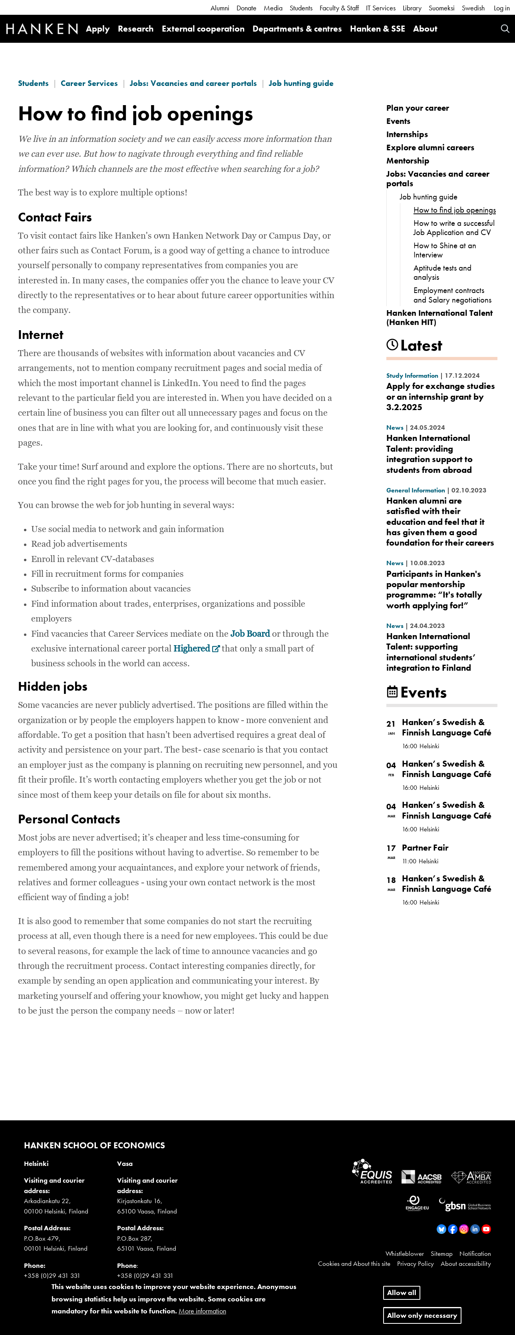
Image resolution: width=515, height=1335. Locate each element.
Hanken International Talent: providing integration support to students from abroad (429, 453)
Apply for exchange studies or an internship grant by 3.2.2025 (440, 396)
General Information (415, 490)
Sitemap (442, 1253)
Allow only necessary (422, 1320)
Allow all (401, 1298)
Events (398, 121)
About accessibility (466, 1263)
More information (202, 1316)
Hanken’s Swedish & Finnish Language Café (446, 727)
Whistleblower (405, 1253)
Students (301, 7)
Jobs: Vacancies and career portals (193, 83)
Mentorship (407, 160)
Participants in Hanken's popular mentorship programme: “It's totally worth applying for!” (434, 589)
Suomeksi (442, 7)
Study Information (412, 375)
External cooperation (203, 28)
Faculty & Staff (339, 7)
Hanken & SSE (377, 28)
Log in (502, 7)
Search (505, 28)
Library (412, 7)
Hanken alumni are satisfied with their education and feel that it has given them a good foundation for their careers (440, 522)
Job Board (250, 634)
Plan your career (417, 107)
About (425, 28)
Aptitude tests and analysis (442, 272)
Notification (475, 1253)
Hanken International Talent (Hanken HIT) (439, 317)
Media (273, 7)
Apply (98, 28)
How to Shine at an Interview (445, 250)
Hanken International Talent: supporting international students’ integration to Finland (431, 651)
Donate (247, 7)
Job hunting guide (301, 83)
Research (136, 28)
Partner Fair (425, 847)
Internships (407, 134)
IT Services (381, 7)
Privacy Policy (415, 1263)
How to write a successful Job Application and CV (454, 227)
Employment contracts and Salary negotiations (452, 295)
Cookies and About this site (354, 1263)
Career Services (89, 83)
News (395, 427)
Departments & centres (297, 28)
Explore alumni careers (430, 147)
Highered (196, 649)
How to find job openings (455, 209)
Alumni (220, 7)
